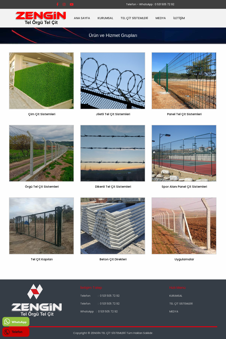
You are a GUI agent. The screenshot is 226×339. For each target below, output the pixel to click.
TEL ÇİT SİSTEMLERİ (134, 18)
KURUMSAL (105, 18)
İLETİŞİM (179, 18)
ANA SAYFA (82, 18)
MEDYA (160, 18)
